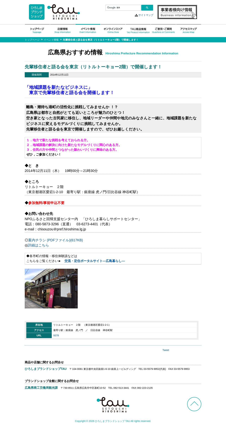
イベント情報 (51, 39)
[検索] (123, 7)
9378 (56, 335)
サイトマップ (145, 15)
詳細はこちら (38, 245)
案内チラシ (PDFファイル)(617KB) (55, 240)
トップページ (32, 39)
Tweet (165, 350)
